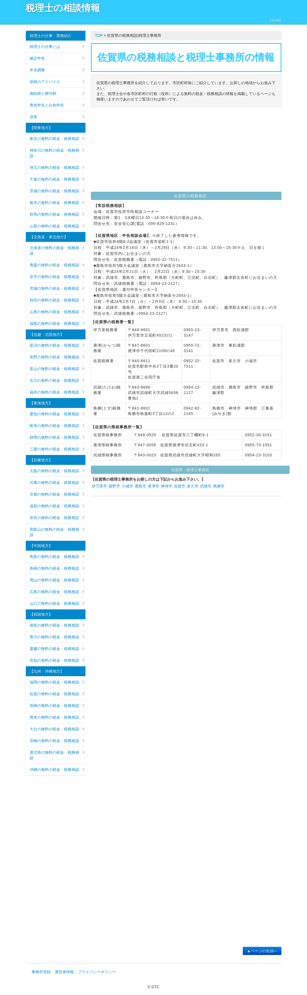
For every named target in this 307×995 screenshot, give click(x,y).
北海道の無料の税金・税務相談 (57, 250)
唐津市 (153, 486)
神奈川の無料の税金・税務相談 (57, 153)
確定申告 (57, 58)
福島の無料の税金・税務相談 (57, 323)
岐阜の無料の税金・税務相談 (57, 425)
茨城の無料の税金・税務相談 (57, 191)
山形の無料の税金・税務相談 (57, 312)
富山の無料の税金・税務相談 (57, 369)
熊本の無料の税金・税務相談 (57, 717)
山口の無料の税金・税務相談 (57, 603)
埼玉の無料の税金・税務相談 (57, 167)
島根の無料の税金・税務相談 (57, 568)
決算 (57, 117)
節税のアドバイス (57, 82)
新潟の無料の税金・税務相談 (57, 345)
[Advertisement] (186, 151)
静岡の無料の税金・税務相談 (57, 437)
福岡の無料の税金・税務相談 (57, 682)
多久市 (192, 486)
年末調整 (57, 70)
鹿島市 (140, 486)
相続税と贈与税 (57, 93)
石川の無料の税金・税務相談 (57, 380)
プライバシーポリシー (97, 972)
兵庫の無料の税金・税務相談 (57, 482)
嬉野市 (114, 486)
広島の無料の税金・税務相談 (57, 592)
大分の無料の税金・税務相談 (57, 729)
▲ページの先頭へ (262, 951)
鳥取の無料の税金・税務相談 (57, 556)
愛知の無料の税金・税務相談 (57, 414)
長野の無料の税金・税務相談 (57, 357)
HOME (275, 20)
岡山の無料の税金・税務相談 (57, 580)
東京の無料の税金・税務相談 (57, 138)
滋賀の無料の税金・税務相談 (57, 506)
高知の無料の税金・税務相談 (57, 660)
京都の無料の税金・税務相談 (57, 494)
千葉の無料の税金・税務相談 (57, 179)
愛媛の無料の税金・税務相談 (57, 648)
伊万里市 (99, 486)
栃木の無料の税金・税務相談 (57, 202)
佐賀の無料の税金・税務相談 (57, 694)
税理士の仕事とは (57, 46)
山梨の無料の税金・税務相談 (57, 226)
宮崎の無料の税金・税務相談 (57, 740)
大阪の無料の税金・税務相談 (57, 471)
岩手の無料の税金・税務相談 (57, 276)
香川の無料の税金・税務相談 (57, 637)
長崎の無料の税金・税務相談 (57, 705)
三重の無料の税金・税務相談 (57, 449)
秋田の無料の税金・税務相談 (57, 300)
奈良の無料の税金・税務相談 (57, 517)
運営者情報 (64, 972)
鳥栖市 (219, 486)
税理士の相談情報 (63, 8)
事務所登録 (41, 972)
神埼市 (166, 486)
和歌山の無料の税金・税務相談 (57, 532)
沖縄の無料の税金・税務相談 (57, 769)
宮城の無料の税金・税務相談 (57, 288)
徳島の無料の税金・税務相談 (57, 625)
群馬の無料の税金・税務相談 (57, 214)
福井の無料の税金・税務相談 (57, 392)
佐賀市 (179, 486)
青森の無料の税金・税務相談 (57, 265)
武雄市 (205, 486)
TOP (99, 35)
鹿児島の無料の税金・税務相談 (57, 755)
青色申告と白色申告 (57, 105)
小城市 (127, 486)
